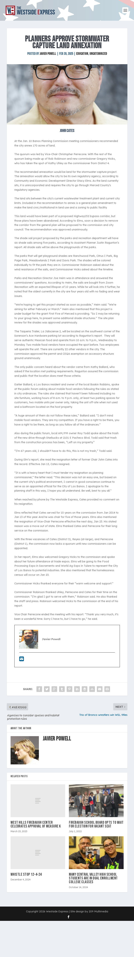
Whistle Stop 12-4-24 (26, 874)
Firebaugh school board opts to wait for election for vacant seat (96, 824)
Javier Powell (47, 54)
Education (82, 54)
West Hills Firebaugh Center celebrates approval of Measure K (36, 824)
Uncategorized (98, 54)
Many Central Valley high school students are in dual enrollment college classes (93, 878)
